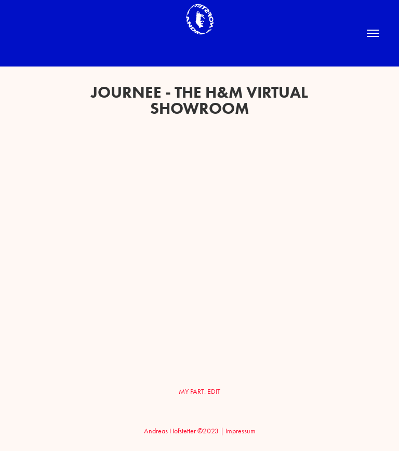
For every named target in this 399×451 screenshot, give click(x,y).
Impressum (240, 431)
